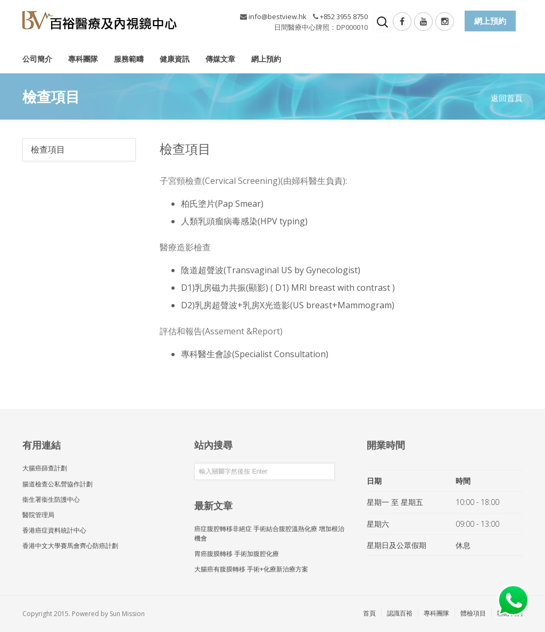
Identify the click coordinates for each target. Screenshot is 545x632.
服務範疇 (129, 59)
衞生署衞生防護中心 (51, 499)
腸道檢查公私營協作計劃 (57, 483)
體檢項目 (473, 613)
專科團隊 (83, 59)
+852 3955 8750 (344, 16)
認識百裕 (399, 613)
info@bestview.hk (278, 16)
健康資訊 (174, 59)
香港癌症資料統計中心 (54, 530)
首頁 (369, 613)
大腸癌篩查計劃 (44, 468)
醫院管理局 (38, 514)
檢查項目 (48, 149)
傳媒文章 (220, 59)
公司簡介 (37, 59)
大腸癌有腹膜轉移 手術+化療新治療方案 (251, 569)
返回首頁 (507, 97)
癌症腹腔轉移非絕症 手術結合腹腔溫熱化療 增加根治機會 (269, 533)
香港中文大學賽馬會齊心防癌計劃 (70, 545)
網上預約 (266, 59)
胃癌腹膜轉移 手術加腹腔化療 (236, 553)
